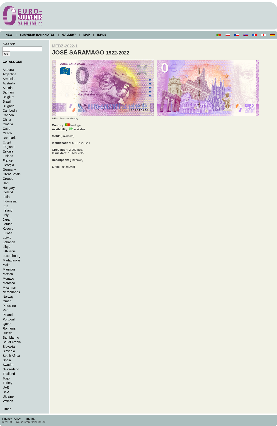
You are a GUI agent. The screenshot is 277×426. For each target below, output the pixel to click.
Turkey (7, 383)
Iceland (8, 192)
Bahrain (8, 92)
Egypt (7, 142)
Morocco (9, 283)
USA (6, 392)
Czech (7, 133)
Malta (6, 265)
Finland (8, 156)
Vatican (8, 401)
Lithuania (9, 251)
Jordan (7, 224)
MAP (86, 34)
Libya (6, 247)
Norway (8, 296)
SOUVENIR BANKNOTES (37, 34)
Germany (9, 169)
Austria (8, 88)
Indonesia (10, 201)
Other (7, 409)
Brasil (7, 101)
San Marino (11, 337)
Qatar (7, 324)
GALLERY (69, 34)
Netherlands (11, 292)
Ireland (7, 210)
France (8, 160)
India (6, 197)
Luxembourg (11, 256)
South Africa (11, 355)
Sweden (8, 365)
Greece (8, 178)
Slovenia (9, 351)
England (8, 147)
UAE (6, 387)
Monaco (8, 278)
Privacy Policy (12, 418)
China (7, 119)
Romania (9, 328)
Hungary (9, 188)
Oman (7, 301)
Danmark (9, 138)
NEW (9, 34)
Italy (6, 215)
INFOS (101, 34)
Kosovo (8, 228)
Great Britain (12, 174)
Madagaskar (11, 260)
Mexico (8, 274)
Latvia (7, 237)
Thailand (9, 374)
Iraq (5, 206)
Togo (6, 378)
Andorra (8, 69)
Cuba (6, 129)
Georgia (8, 165)
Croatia (8, 124)
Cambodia (10, 110)
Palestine (9, 306)
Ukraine (8, 396)
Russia (7, 333)
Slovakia (9, 346)
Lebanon (9, 242)
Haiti (6, 183)
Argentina (9, 74)
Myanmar (9, 287)
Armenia (9, 79)
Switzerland (11, 369)
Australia (9, 83)
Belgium (8, 97)
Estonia (8, 151)
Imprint (31, 418)
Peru (6, 310)
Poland (8, 315)
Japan (7, 219)
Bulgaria (8, 106)
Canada (8, 115)
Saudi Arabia (12, 342)
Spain (7, 360)
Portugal (9, 319)
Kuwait (7, 233)
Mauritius (9, 269)
